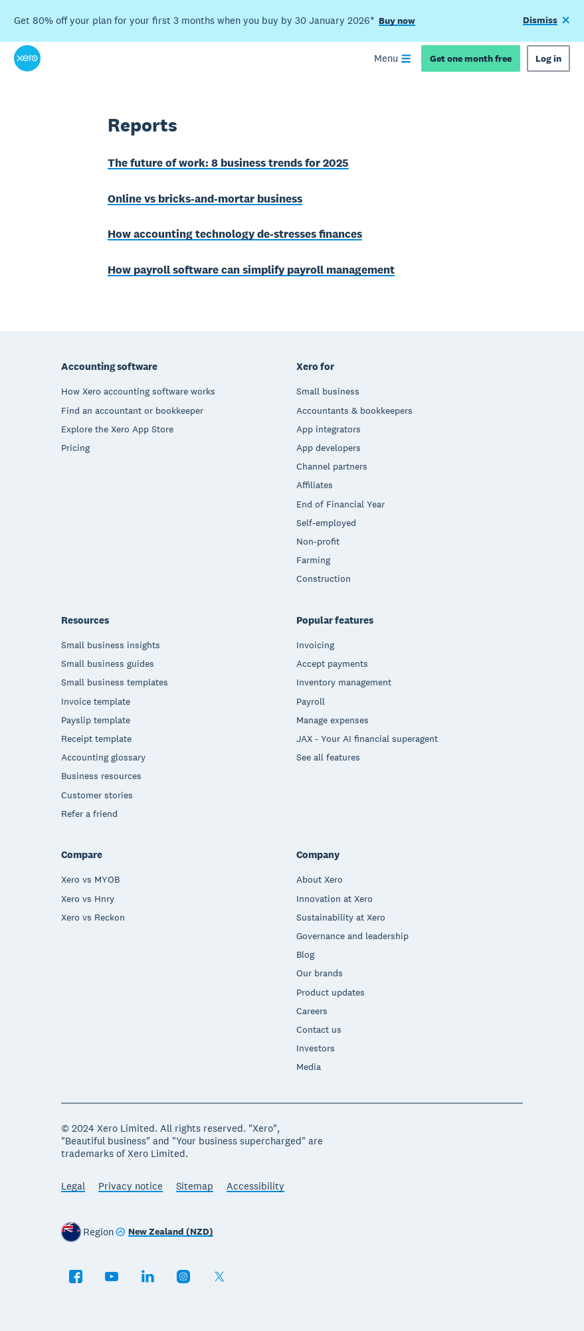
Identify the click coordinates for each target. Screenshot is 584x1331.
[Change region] (164, 1232)
